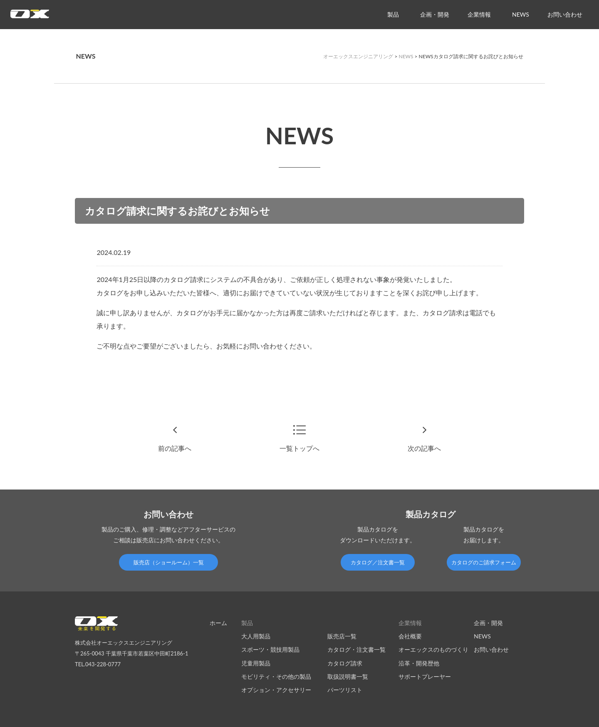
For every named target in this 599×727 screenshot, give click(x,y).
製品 (393, 14)
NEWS (520, 14)
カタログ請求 (344, 663)
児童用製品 (255, 663)
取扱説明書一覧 (347, 676)
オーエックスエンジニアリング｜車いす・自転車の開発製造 (29, 16)
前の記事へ (174, 448)
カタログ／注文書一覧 (378, 562)
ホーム (218, 622)
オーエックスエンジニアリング (358, 56)
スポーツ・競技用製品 (270, 649)
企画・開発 (434, 14)
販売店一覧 (341, 636)
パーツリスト (344, 689)
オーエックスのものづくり (433, 649)
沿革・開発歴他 (419, 663)
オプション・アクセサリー (276, 689)
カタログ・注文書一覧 (356, 649)
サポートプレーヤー (425, 676)
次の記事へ (424, 448)
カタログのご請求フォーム (483, 562)
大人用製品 (255, 636)
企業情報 (479, 14)
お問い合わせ (564, 14)
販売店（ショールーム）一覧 (169, 562)
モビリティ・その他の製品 (276, 676)
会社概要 (410, 636)
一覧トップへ (299, 448)
